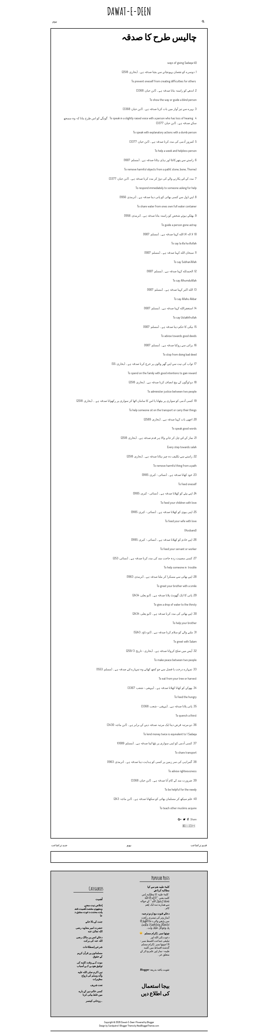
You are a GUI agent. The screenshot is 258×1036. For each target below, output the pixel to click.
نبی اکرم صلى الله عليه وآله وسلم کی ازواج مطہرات (90, 975)
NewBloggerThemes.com (148, 1025)
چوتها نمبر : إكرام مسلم (156, 933)
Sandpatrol (113, 1025)
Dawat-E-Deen (129, 11)
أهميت (98, 899)
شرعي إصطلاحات (92, 947)
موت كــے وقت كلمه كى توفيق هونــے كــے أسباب (89, 964)
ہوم (54, 21)
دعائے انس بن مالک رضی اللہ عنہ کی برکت (89, 939)
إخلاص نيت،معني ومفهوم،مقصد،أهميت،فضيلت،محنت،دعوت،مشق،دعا (88, 910)
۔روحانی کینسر (94, 1000)
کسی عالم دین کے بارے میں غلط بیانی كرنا (90, 993)
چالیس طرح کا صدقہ (159, 36)
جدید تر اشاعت (59, 845)
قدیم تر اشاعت (199, 845)
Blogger (144, 969)
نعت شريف (96, 985)
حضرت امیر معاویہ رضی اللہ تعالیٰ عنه (89, 929)
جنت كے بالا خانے (93, 921)
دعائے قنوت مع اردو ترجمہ (155, 913)
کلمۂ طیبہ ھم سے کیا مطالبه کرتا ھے (158, 888)
